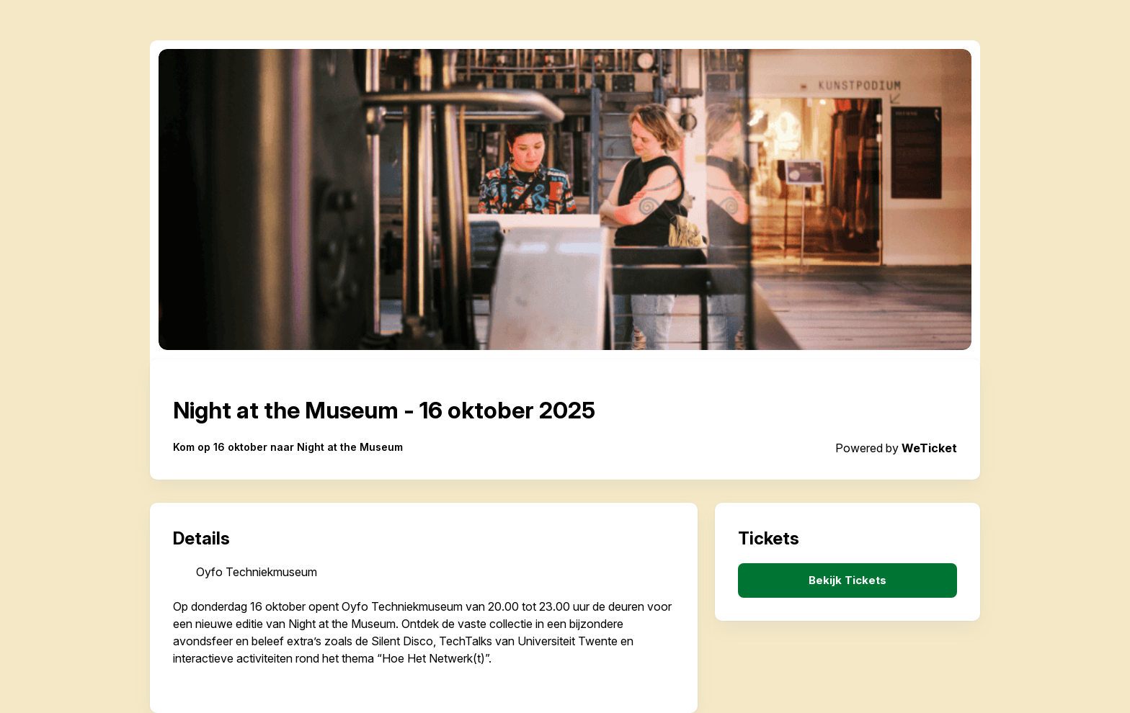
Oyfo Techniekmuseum (256, 572)
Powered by (896, 448)
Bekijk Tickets (847, 580)
